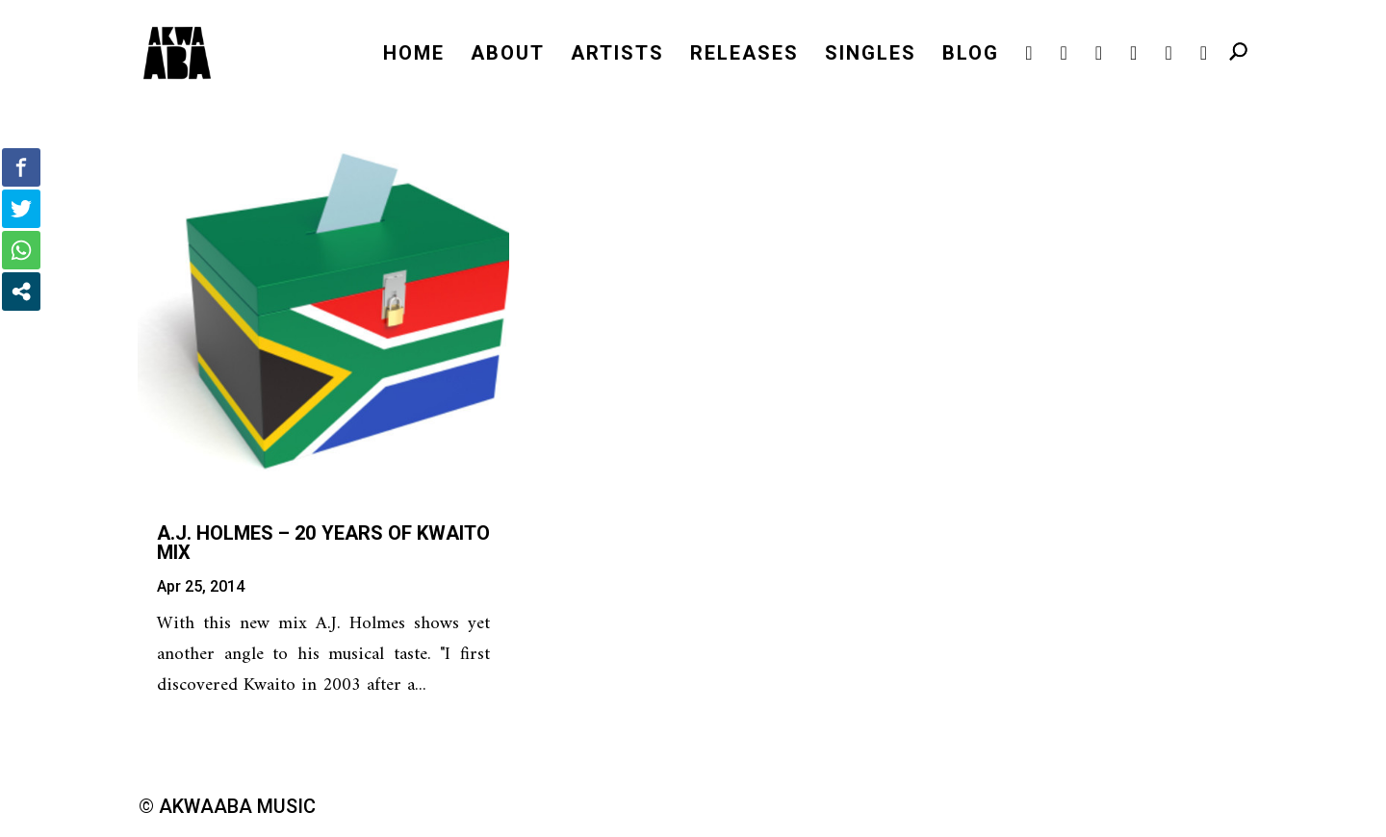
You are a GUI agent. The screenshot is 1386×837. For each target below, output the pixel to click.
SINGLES (870, 55)
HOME (414, 55)
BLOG (970, 55)
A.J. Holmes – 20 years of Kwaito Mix (323, 542)
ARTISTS (617, 55)
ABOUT (508, 55)
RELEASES (744, 55)
